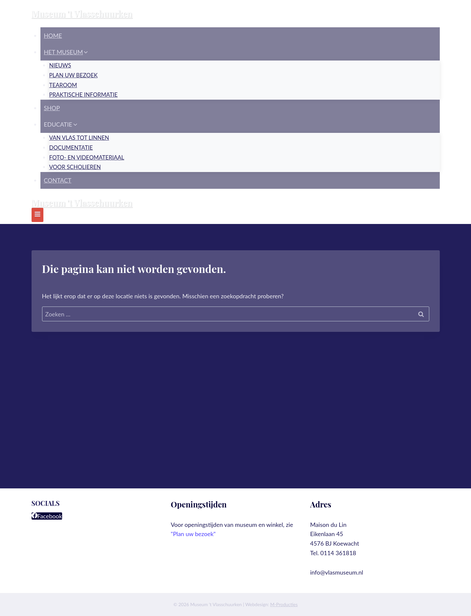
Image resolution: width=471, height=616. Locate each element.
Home (53, 35)
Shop (52, 107)
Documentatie (71, 147)
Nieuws (60, 65)
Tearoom (63, 85)
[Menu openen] (38, 215)
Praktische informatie (83, 94)
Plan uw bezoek (73, 75)
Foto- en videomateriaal (86, 157)
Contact (57, 180)
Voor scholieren (75, 166)
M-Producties (284, 604)
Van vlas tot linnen (79, 137)
